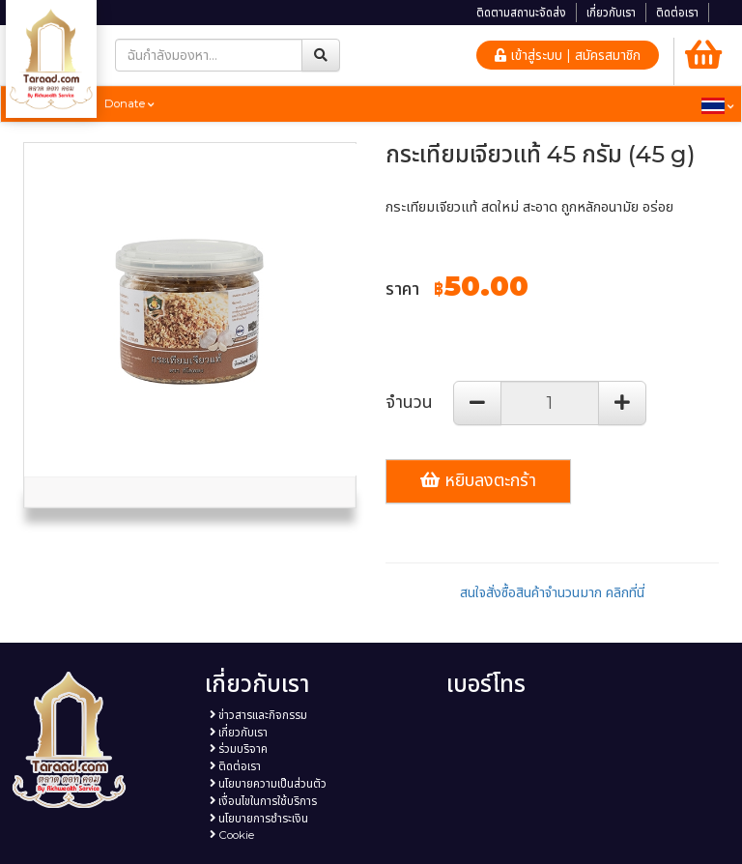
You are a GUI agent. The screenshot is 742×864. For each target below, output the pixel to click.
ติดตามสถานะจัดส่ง (521, 12)
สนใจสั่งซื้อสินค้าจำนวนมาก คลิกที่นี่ (552, 592)
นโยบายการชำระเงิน (259, 818)
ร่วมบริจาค (239, 749)
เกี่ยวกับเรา (611, 12)
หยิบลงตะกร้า (478, 480)
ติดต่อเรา (677, 12)
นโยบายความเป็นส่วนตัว (268, 784)
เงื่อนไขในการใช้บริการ (263, 801)
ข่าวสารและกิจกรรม (258, 715)
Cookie (232, 835)
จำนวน (409, 402)
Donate (129, 103)
